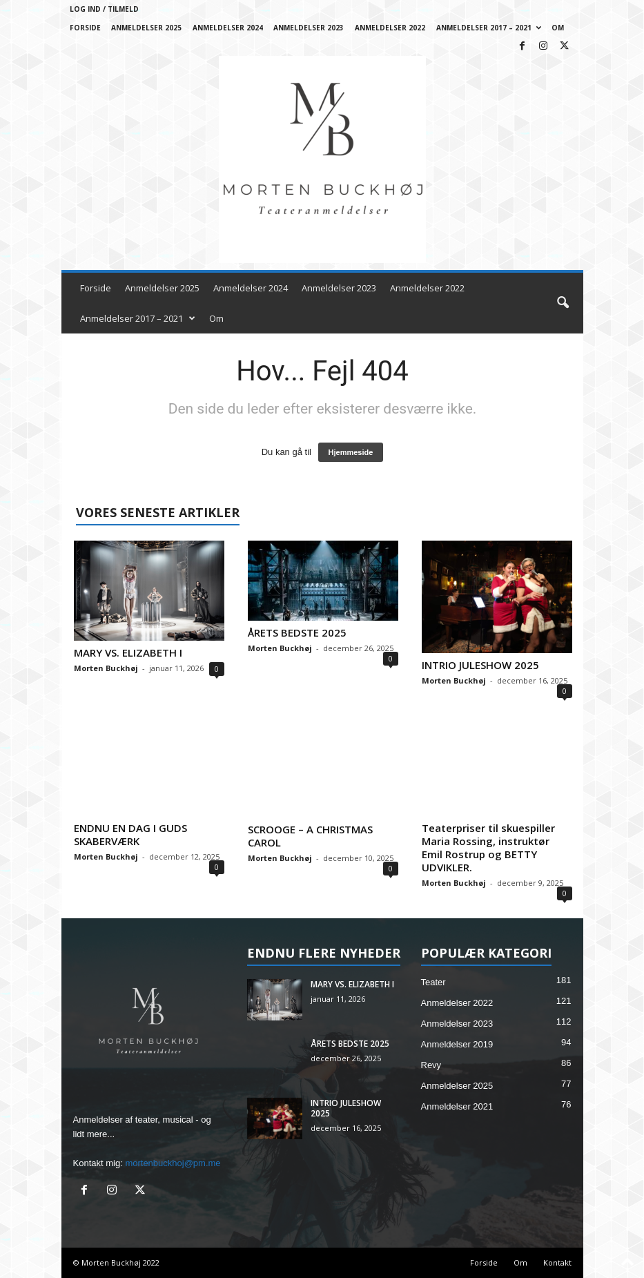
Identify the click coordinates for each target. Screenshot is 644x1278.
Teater (433, 982)
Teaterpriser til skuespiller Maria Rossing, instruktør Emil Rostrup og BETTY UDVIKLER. (488, 847)
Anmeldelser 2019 (457, 1044)
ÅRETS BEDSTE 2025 (297, 632)
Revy (431, 1065)
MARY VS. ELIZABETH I (128, 652)
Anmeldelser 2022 (390, 27)
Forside (85, 27)
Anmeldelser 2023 (308, 27)
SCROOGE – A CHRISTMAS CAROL (310, 835)
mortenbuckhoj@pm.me (172, 1163)
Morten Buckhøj (106, 668)
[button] (562, 303)
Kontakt (557, 1262)
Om (558, 27)
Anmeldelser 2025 (146, 27)
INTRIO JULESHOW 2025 (480, 665)
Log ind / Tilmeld (104, 9)
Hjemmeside (351, 452)
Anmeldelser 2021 (457, 1106)
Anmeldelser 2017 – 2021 (488, 27)
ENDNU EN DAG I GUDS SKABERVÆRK (130, 834)
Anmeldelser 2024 (228, 27)
